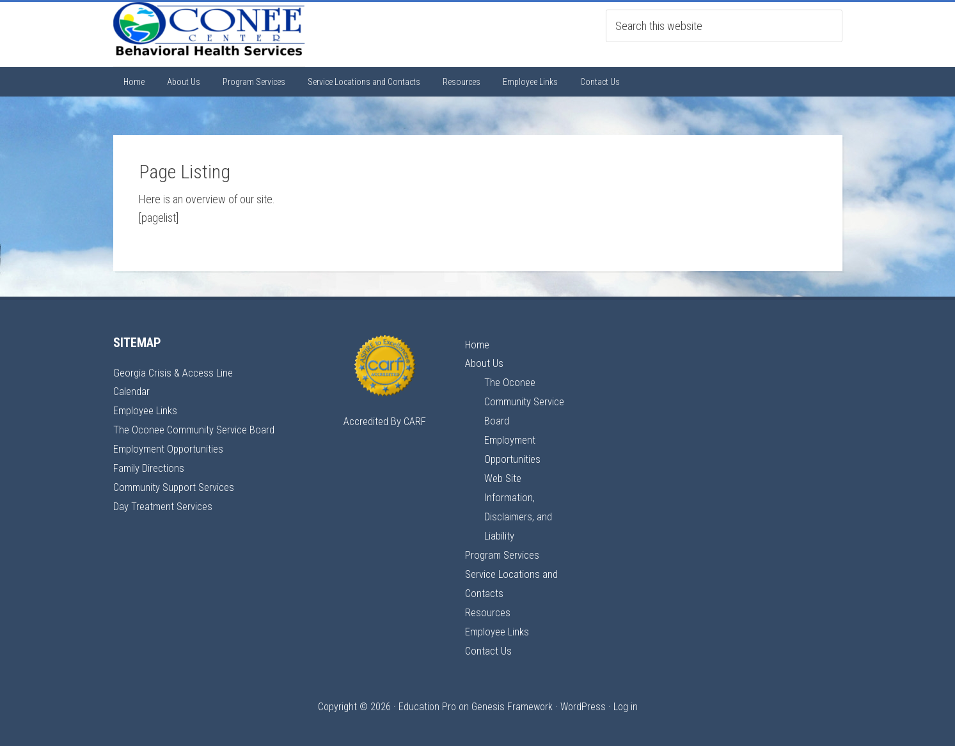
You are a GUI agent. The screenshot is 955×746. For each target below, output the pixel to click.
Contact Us (489, 643)
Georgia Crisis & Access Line (176, 372)
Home (478, 344)
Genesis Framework (512, 699)
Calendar (132, 391)
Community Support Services (177, 484)
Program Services (504, 549)
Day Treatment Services (166, 502)
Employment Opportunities (170, 447)
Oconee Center (209, 34)
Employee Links (147, 409)
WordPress (583, 699)
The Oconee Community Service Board (198, 428)
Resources (488, 605)
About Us (485, 362)
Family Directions (150, 465)
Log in (625, 699)
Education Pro (427, 699)
